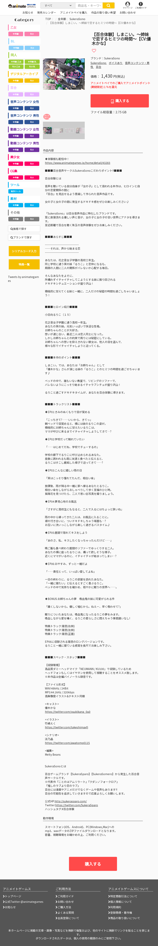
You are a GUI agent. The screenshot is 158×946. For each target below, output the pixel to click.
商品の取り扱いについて (124, 918)
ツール (15, 184)
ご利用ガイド (65, 896)
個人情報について (120, 902)
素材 (13, 198)
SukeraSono (77, 19)
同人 (14, 55)
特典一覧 (24, 264)
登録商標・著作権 (120, 912)
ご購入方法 (63, 907)
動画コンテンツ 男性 (24, 143)
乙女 (13, 27)
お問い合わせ (65, 902)
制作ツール (16, 191)
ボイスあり (116, 63)
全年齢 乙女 (16, 61)
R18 (32, 33)
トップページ (12, 896)
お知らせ (9, 907)
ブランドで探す (21, 237)
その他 (15, 212)
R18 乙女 (16, 66)
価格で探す (18, 229)
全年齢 (16, 33)
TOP (48, 19)
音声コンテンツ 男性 (24, 115)
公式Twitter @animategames (24, 902)
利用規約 (114, 907)
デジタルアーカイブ (24, 73)
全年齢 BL (32, 61)
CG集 (13, 171)
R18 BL (32, 66)
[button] (80, 74)
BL (13, 41)
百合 (13, 87)
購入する (119, 100)
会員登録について (67, 918)
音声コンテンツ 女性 (24, 101)
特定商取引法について (122, 896)
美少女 (15, 157)
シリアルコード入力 (24, 251)
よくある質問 (65, 912)
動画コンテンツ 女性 (24, 129)
